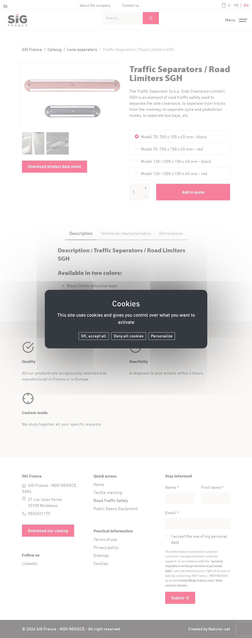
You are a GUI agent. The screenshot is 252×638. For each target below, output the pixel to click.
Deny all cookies (128, 336)
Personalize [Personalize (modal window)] (162, 336)
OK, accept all (93, 336)
